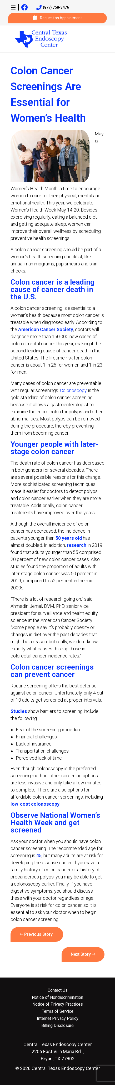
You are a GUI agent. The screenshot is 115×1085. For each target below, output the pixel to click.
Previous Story (38, 934)
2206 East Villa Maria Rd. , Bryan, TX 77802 (57, 1051)
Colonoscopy (73, 390)
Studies (19, 711)
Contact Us (58, 990)
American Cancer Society (45, 329)
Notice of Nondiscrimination (57, 997)
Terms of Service (57, 1011)
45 (39, 855)
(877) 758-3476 (52, 7)
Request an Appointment (57, 18)
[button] (13, 7)
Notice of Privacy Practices (57, 1004)
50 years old (69, 538)
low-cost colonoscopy (35, 804)
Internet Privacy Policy (57, 1018)
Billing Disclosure (57, 1026)
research (76, 545)
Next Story (81, 954)
